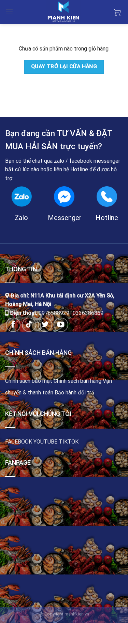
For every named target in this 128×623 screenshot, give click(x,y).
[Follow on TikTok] (29, 325)
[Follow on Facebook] (13, 325)
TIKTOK (69, 441)
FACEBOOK (18, 441)
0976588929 (54, 313)
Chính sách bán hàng (77, 381)
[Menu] (9, 11)
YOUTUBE (45, 441)
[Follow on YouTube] (61, 325)
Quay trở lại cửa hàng (64, 66)
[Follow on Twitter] (45, 325)
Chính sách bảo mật (28, 381)
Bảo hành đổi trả (74, 392)
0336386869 (88, 313)
